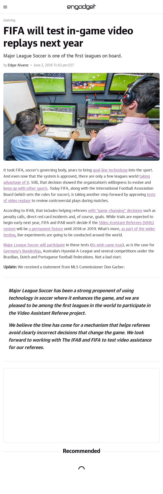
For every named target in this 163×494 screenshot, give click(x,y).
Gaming (9, 20)
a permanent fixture (46, 229)
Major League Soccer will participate (34, 245)
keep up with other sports (25, 189)
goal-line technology (110, 170)
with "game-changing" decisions (115, 211)
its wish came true (106, 245)
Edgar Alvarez (18, 65)
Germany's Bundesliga (22, 251)
